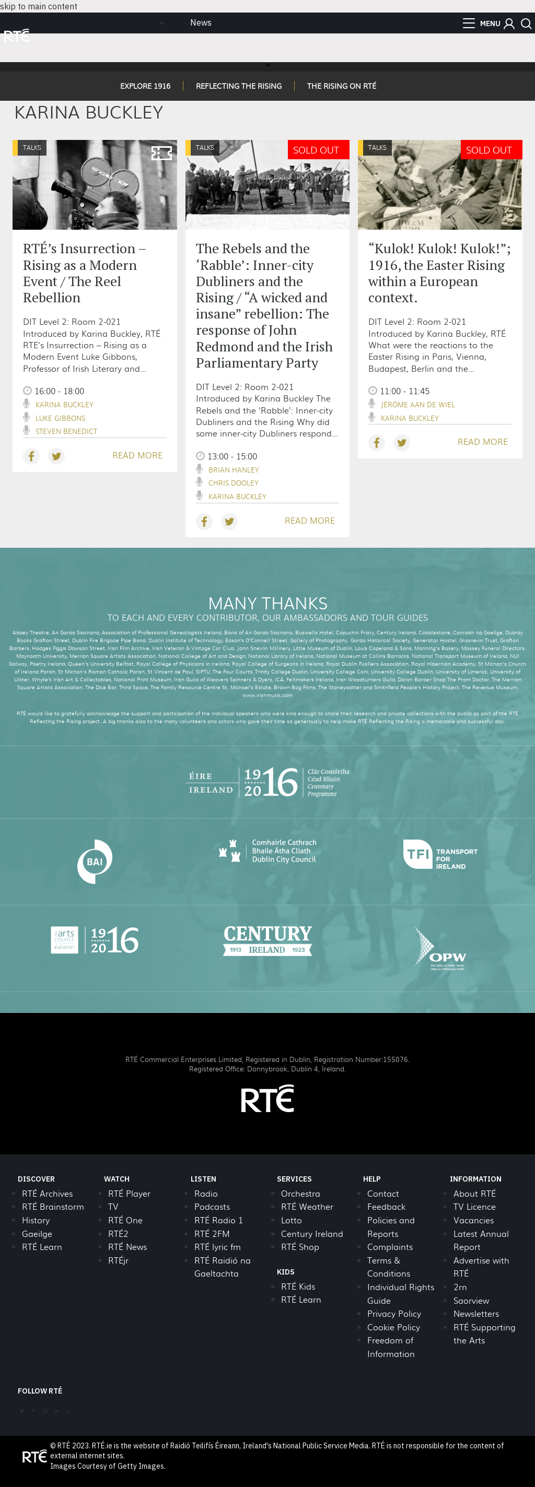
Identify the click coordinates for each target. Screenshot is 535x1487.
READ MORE (137, 455)
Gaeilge (37, 1234)
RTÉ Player (129, 1193)
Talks (32, 147)
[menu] (482, 23)
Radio (206, 1193)
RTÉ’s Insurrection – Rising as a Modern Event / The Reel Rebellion (84, 272)
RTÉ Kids (298, 1286)
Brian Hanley (233, 470)
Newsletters (476, 1313)
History (36, 1220)
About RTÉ (474, 1193)
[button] (509, 23)
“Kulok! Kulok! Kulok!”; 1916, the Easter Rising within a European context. (439, 272)
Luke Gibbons (60, 418)
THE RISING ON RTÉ (341, 85)
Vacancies (473, 1220)
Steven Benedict (66, 431)
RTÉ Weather (307, 1206)
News (201, 22)
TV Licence (474, 1206)
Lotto (291, 1220)
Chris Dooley (233, 483)
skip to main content (38, 6)
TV (113, 1206)
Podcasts (212, 1206)
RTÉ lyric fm (217, 1247)
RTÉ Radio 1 (218, 1220)
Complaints (390, 1247)
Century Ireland (312, 1234)
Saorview (471, 1300)
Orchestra (300, 1193)
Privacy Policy (394, 1313)
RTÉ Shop (300, 1247)
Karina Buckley (65, 404)
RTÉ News (127, 1247)
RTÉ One (125, 1220)
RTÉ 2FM (212, 1234)
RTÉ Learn (42, 1247)
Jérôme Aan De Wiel (418, 404)
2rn (460, 1287)
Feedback (386, 1206)
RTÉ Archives (47, 1193)
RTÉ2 (118, 1234)
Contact (383, 1193)
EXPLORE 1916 (145, 85)
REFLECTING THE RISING (239, 85)
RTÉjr (118, 1260)
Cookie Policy (393, 1327)
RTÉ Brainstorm (53, 1206)
